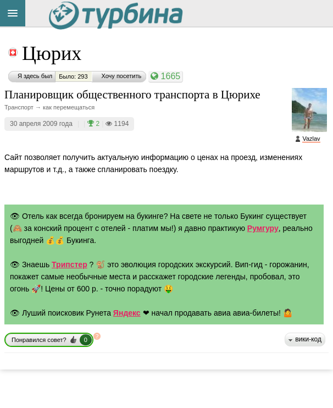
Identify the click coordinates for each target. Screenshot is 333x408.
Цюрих (51, 53)
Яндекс (127, 312)
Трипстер (69, 264)
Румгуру (263, 228)
